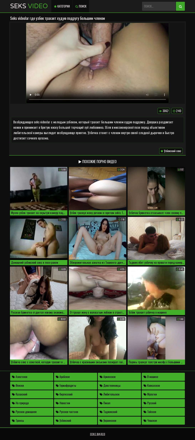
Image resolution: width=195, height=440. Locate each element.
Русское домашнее (24, 412)
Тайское (149, 412)
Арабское (63, 377)
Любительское (109, 394)
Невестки (63, 403)
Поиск (80, 6)
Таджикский (108, 412)
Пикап (105, 403)
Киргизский (64, 394)
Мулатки (150, 394)
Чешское (150, 420)
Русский (149, 403)
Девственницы (110, 385)
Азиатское (19, 377)
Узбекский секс (171, 151)
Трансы (18, 420)
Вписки (18, 385)
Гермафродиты (66, 385)
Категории (62, 6)
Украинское (108, 420)
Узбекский (63, 420)
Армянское (108, 377)
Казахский (19, 394)
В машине (150, 377)
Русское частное (67, 412)
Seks (29, 6)
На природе (20, 403)
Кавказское (151, 385)
